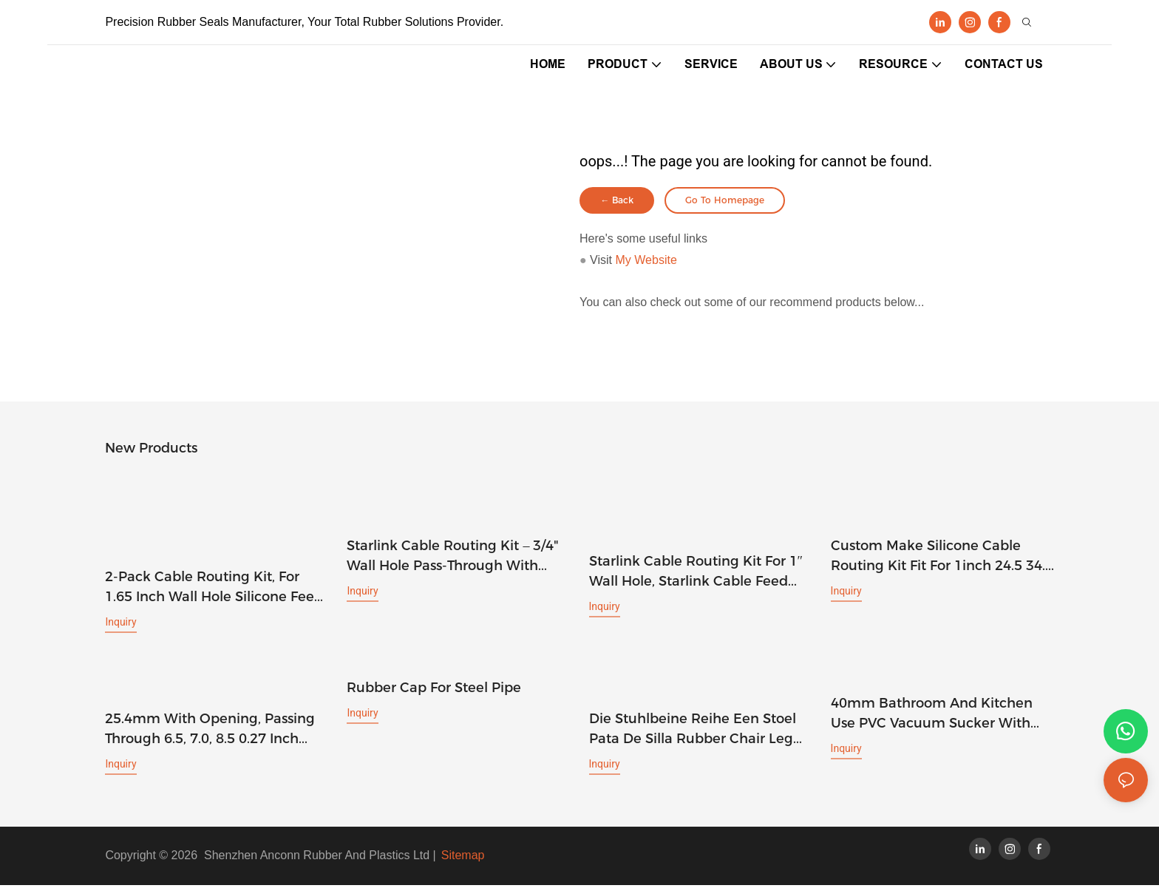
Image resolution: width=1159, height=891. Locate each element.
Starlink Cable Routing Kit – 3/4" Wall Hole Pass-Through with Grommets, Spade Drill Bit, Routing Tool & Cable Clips (453, 562)
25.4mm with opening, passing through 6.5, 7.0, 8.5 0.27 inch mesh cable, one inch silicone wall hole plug (210, 735)
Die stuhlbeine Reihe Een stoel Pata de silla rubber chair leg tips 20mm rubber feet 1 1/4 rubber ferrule (692, 735)
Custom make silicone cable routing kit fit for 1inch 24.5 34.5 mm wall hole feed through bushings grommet (942, 562)
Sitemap (463, 861)
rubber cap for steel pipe (434, 693)
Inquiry (120, 628)
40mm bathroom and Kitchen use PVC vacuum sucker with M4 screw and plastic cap (932, 720)
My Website (646, 266)
